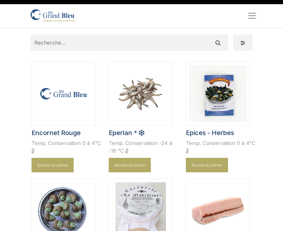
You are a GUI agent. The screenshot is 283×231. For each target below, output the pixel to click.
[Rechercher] (218, 43)
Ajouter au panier (52, 165)
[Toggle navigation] (252, 15)
